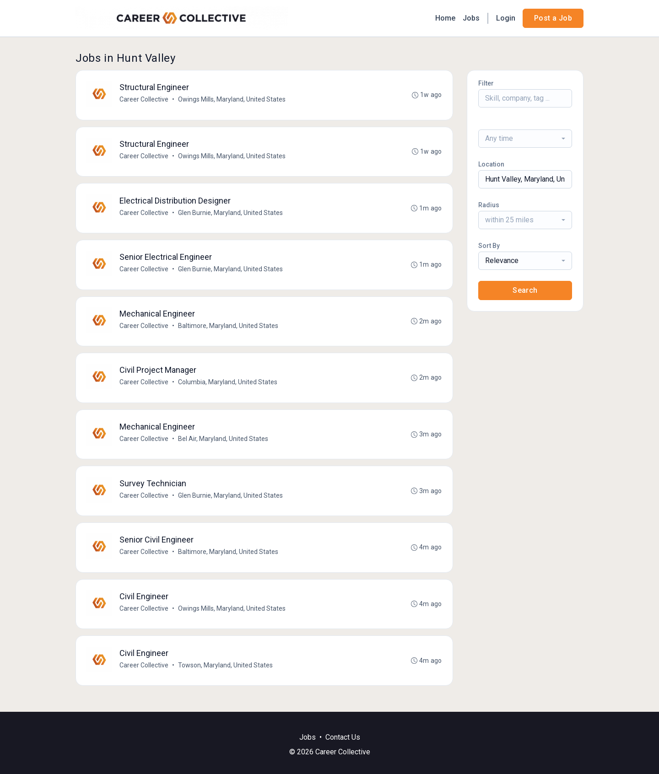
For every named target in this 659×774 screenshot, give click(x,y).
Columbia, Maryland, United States (228, 385)
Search (525, 290)
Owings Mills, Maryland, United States (232, 99)
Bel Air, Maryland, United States (223, 442)
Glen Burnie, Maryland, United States (230, 214)
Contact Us (342, 737)
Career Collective (144, 99)
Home (445, 18)
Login (505, 18)
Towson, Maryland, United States (225, 671)
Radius (488, 205)
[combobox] (525, 138)
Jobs (471, 18)
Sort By (489, 245)
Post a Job (553, 18)
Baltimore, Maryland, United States (228, 328)
